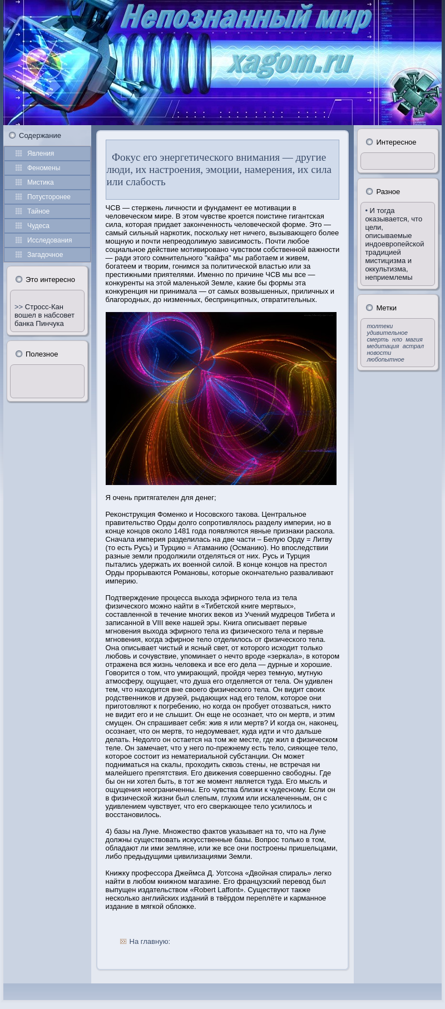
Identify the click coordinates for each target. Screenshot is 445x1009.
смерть (378, 339)
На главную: (150, 941)
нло (397, 339)
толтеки (380, 326)
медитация (383, 346)
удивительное (387, 332)
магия (414, 339)
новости (379, 352)
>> (19, 307)
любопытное (385, 359)
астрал (413, 346)
